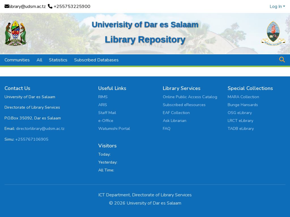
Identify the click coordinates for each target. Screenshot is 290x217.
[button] (281, 60)
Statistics (58, 60)
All (39, 60)
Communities (17, 60)
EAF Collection (176, 112)
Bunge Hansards (243, 105)
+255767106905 (31, 139)
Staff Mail (107, 112)
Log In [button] (276, 6)
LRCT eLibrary (240, 120)
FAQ (166, 128)
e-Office (105, 120)
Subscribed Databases (96, 60)
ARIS (102, 105)
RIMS (103, 97)
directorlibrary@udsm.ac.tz (40, 128)
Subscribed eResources (184, 105)
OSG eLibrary (240, 112)
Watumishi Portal (114, 128)
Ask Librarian (174, 120)
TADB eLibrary (241, 128)
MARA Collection (243, 97)
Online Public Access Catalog (190, 97)
